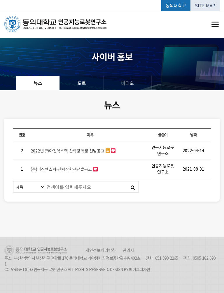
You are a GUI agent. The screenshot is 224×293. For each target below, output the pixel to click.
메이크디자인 (139, 269)
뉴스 (38, 82)
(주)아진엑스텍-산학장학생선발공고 (62, 169)
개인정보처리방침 (100, 250)
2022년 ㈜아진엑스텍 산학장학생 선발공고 (68, 151)
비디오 (127, 82)
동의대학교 (176, 5)
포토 (81, 82)
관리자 (128, 250)
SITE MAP (205, 5)
